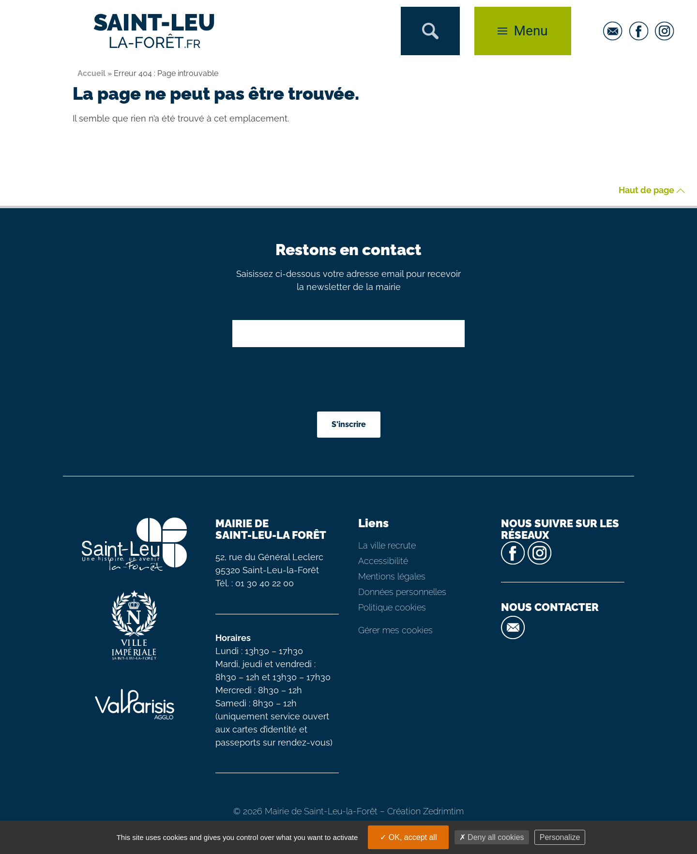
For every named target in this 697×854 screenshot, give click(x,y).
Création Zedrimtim (425, 811)
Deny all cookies (491, 837)
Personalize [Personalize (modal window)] (560, 837)
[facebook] (641, 31)
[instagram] (667, 31)
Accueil (91, 73)
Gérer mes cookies (395, 630)
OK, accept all (408, 837)
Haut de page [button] (652, 190)
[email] (615, 31)
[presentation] (349, 380)
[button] (430, 31)
